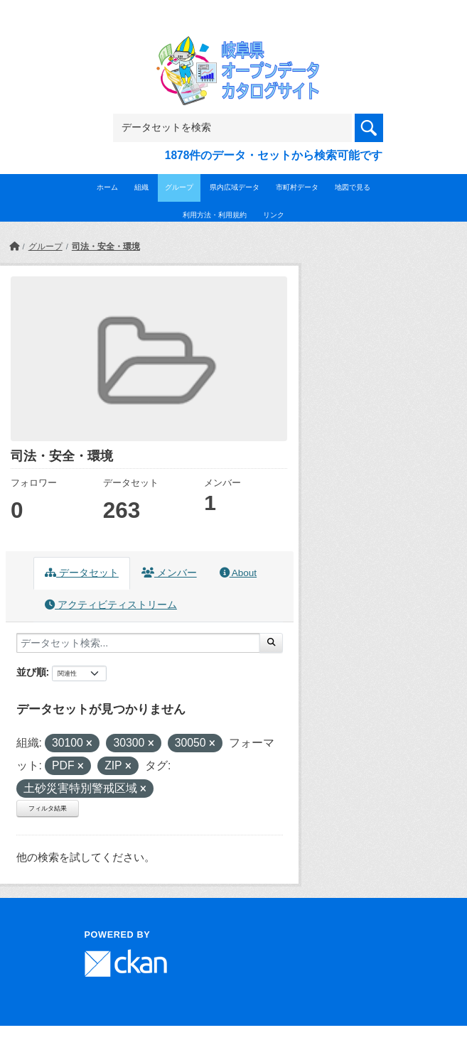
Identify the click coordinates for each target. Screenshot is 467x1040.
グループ (179, 187)
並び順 (31, 672)
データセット (82, 573)
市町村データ (297, 187)
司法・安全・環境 (106, 246)
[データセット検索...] (138, 643)
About (238, 573)
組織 (141, 187)
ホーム (107, 187)
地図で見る (352, 187)
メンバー (169, 573)
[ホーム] (14, 246)
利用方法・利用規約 (215, 215)
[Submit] (271, 643)
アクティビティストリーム (111, 605)
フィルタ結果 (47, 808)
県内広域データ (234, 187)
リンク (273, 215)
